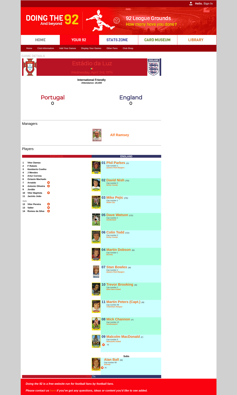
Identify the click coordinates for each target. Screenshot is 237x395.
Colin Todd (117, 232)
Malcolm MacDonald (124, 336)
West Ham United (113, 289)
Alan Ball (113, 359)
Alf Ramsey (119, 135)
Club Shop (128, 48)
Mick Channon (120, 319)
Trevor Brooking (121, 284)
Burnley (109, 255)
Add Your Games (67, 48)
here (53, 390)
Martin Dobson (120, 250)
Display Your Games (91, 48)
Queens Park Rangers (115, 168)
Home (29, 48)
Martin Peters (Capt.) (125, 302)
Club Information (45, 48)
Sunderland (111, 220)
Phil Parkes (117, 163)
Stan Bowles (118, 267)
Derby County (112, 185)
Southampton (112, 324)
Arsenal (107, 364)
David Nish (117, 180)
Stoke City (110, 202)
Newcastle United (113, 341)
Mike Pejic (117, 197)
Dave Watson (119, 215)
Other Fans (112, 48)
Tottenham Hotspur (114, 307)
